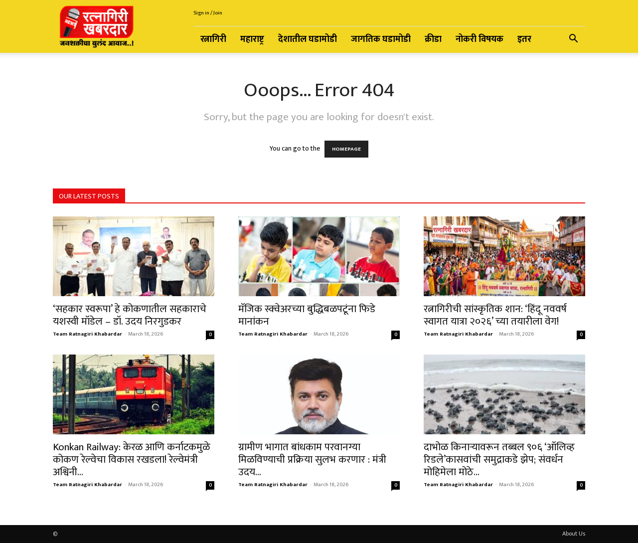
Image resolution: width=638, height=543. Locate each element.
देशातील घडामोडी (307, 39)
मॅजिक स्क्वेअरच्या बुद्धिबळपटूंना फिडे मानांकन (306, 315)
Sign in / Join (207, 12)
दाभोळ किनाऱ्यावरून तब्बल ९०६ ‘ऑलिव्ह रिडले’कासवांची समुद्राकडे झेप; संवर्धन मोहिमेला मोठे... (499, 459)
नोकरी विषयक (479, 39)
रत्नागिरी (213, 39)
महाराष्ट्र (252, 39)
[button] (573, 40)
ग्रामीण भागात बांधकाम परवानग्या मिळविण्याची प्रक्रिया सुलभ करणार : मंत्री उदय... (312, 459)
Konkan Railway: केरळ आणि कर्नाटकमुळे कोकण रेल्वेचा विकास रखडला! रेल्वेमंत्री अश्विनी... (131, 459)
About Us (573, 533)
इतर (524, 39)
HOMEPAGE (346, 149)
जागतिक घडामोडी (381, 39)
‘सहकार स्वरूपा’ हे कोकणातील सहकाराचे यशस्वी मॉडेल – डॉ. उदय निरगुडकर (129, 315)
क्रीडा (433, 39)
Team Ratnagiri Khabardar (87, 334)
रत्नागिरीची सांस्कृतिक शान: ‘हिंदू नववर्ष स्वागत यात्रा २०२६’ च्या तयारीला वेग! (495, 315)
